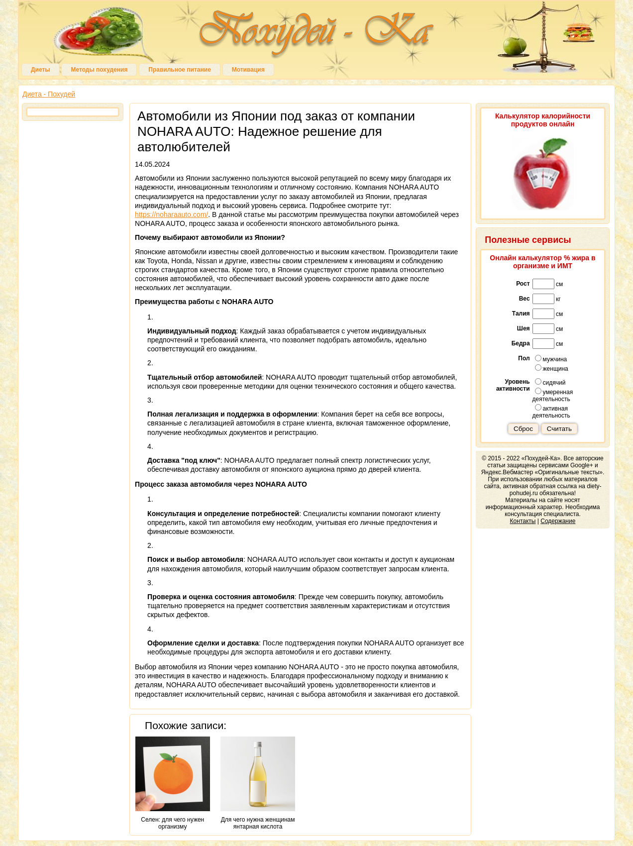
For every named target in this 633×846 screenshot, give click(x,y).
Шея (523, 328)
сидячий (550, 382)
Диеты (40, 69)
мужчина (551, 359)
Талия (521, 313)
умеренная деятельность (552, 395)
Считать (559, 428)
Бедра (521, 343)
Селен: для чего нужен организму (172, 783)
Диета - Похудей (48, 94)
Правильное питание (179, 69)
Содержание (557, 521)
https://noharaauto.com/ (171, 214)
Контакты (523, 521)
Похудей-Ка (316, 34)
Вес (524, 298)
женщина (551, 368)
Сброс (523, 428)
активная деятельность (551, 411)
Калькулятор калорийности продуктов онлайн (542, 120)
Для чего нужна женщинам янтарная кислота (257, 783)
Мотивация (248, 69)
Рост (522, 283)
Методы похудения (99, 69)
